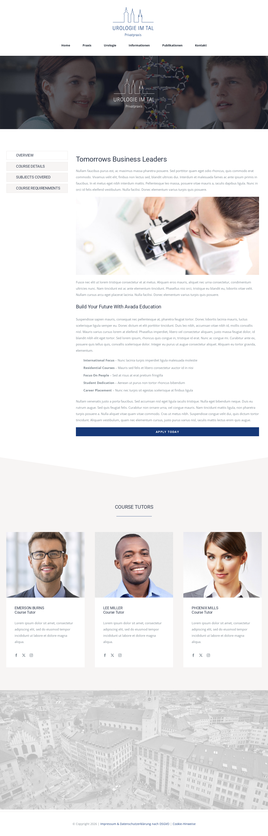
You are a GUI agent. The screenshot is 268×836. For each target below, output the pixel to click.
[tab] (37, 155)
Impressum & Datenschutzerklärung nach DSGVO (134, 824)
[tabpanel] (167, 293)
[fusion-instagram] (31, 655)
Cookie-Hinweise (184, 824)
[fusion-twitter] (23, 655)
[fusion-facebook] (16, 655)
